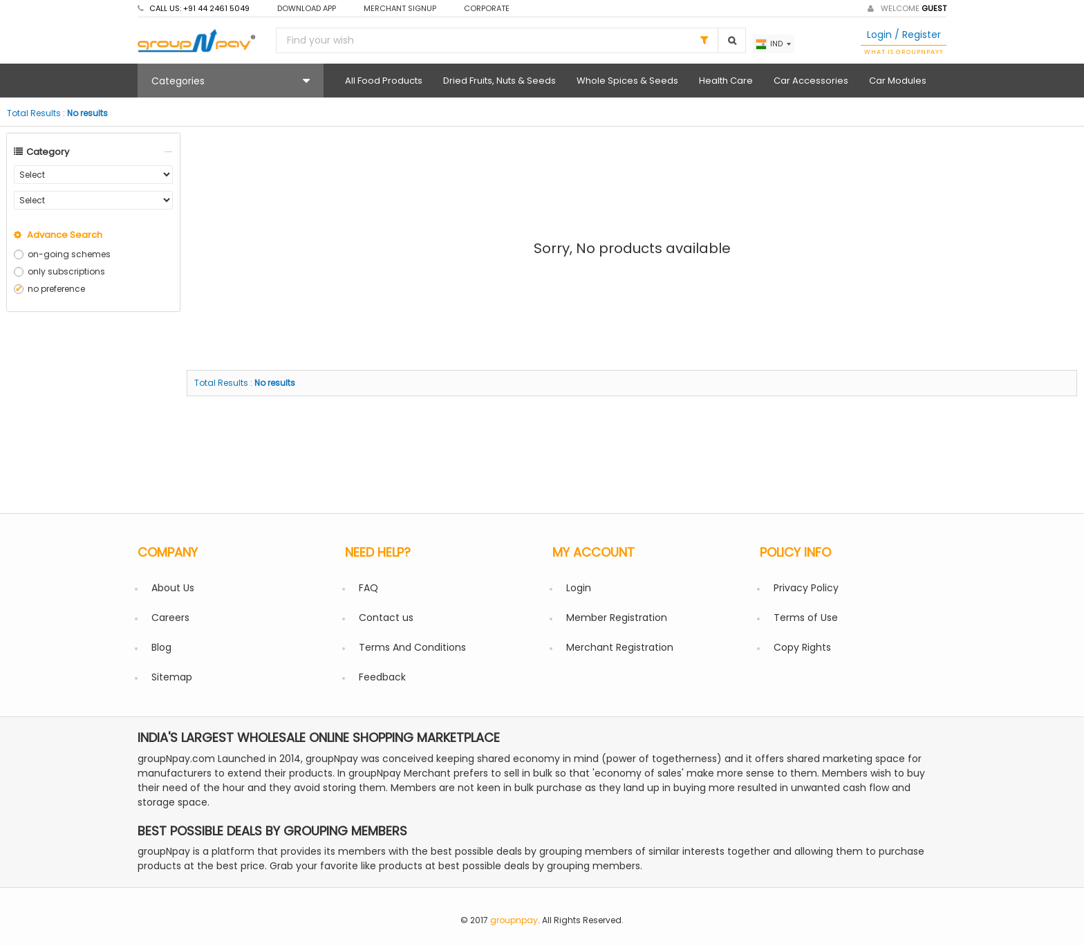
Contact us (386, 617)
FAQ (368, 588)
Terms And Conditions (412, 647)
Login (578, 588)
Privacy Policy (806, 588)
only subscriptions (66, 271)
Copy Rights (802, 647)
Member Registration (616, 617)
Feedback (382, 677)
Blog (161, 647)
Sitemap (171, 677)
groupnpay (514, 920)
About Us (172, 588)
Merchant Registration (619, 647)
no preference (56, 289)
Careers (170, 617)
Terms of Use (806, 617)
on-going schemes (69, 254)
